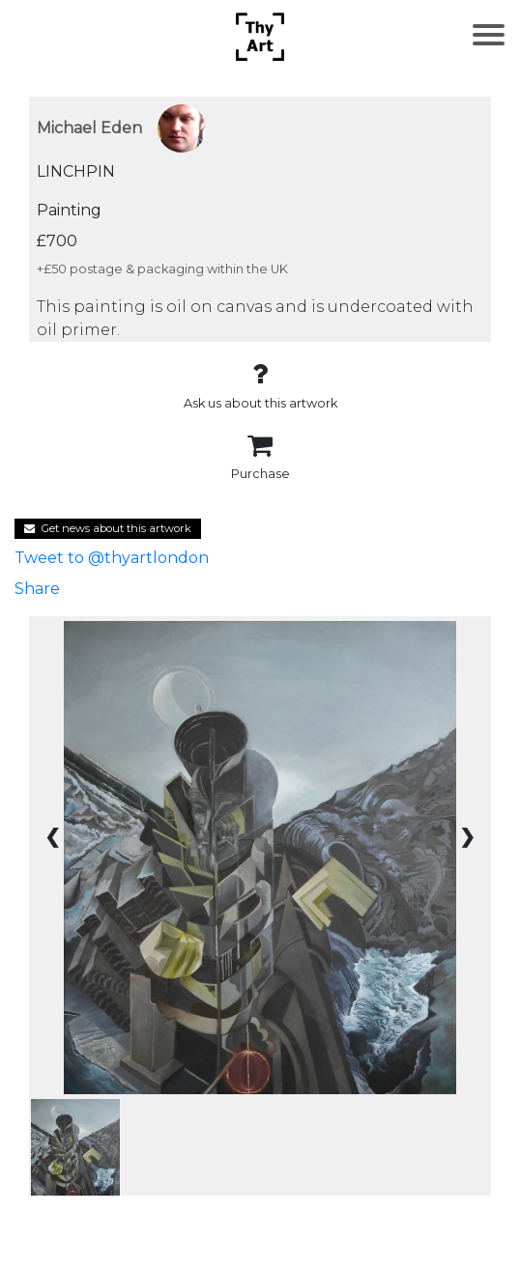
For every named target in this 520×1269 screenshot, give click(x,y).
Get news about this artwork (107, 528)
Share (37, 588)
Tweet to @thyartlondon (111, 558)
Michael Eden (89, 128)
